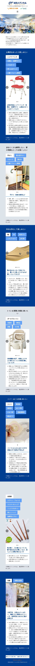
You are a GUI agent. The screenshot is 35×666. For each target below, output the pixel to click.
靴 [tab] (8, 234)
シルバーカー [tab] (11, 239)
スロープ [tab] (10, 159)
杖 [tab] (14, 234)
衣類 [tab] (8, 581)
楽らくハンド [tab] (11, 512)
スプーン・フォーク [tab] (13, 500)
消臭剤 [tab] (9, 323)
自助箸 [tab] (9, 496)
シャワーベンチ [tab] (12, 57)
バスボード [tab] (10, 65)
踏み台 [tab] (20, 159)
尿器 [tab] (8, 327)
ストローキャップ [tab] (13, 504)
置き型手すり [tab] (20, 155)
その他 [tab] (17, 327)
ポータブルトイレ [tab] (13, 319)
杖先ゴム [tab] (22, 234)
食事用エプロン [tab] (12, 516)
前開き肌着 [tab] (18, 581)
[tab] (18, 404)
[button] (7, 87)
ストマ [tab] (9, 404)
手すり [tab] (9, 155)
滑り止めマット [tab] (12, 69)
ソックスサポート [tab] (13, 508)
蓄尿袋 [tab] (9, 408)
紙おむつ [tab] (10, 416)
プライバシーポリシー (17, 660)
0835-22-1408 (13, 8)
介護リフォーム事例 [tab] (13, 73)
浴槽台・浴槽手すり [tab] (13, 61)
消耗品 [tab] (18, 323)
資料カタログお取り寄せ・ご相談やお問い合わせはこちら (17, 656)
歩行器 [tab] (22, 239)
